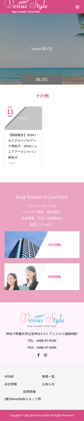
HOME (9, 376)
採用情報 (29, 391)
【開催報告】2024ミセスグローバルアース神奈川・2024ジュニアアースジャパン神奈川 (22, 146)
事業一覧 (48, 376)
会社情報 (10, 384)
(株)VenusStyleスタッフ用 (22, 399)
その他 (11, 163)
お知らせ (48, 384)
